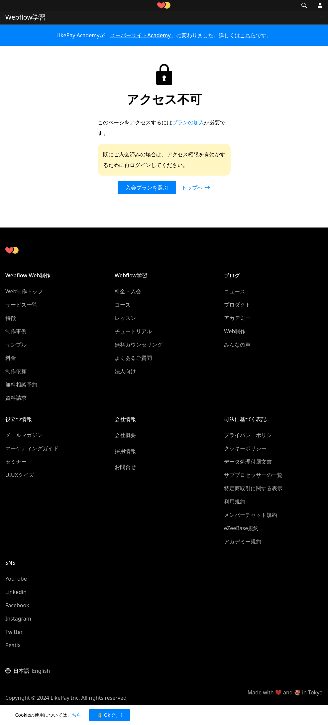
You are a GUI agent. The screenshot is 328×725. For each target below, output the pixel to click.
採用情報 (125, 451)
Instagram (18, 618)
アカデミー (237, 318)
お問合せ (125, 467)
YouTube (16, 578)
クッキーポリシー (245, 448)
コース (123, 304)
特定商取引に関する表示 (253, 488)
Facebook (17, 605)
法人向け (125, 371)
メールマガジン (24, 435)
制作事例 (16, 331)
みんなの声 (237, 344)
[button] (9, 5)
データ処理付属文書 (248, 461)
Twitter (14, 632)
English (41, 670)
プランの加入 (188, 122)
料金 (10, 358)
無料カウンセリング (139, 344)
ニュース (234, 291)
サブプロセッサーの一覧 (253, 475)
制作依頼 (16, 371)
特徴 (10, 318)
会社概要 (125, 435)
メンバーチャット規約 (250, 514)
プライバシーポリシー (250, 435)
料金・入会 (128, 291)
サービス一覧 (21, 304)
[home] (163, 5)
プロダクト (237, 304)
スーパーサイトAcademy (140, 35)
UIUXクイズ (19, 475)
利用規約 (234, 501)
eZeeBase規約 (241, 528)
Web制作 (235, 331)
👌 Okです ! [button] (109, 715)
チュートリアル (133, 331)
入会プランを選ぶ (147, 187)
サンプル (16, 344)
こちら (248, 35)
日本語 (21, 670)
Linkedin (16, 592)
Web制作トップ (24, 291)
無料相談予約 (21, 384)
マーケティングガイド (31, 448)
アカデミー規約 (242, 541)
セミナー (16, 461)
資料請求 (16, 397)
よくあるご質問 (133, 358)
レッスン (125, 318)
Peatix (13, 645)
